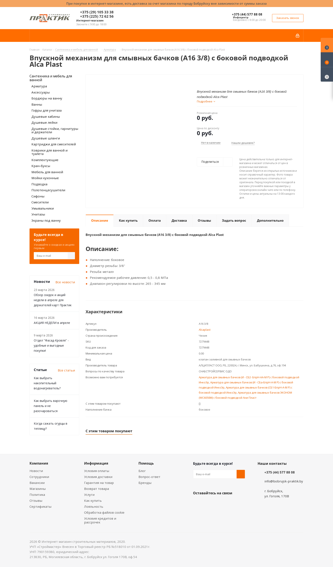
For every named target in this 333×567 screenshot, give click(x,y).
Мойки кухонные (45, 178)
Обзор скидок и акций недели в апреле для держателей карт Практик (53, 300)
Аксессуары (40, 92)
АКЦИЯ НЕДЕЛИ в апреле (52, 323)
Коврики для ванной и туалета (49, 152)
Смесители (40, 202)
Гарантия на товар (99, 483)
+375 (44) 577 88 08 (247, 14)
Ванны (36, 104)
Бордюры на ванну (46, 98)
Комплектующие (44, 160)
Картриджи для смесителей (53, 144)
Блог (142, 471)
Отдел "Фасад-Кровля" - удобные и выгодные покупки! (51, 345)
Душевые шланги (45, 138)
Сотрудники (39, 477)
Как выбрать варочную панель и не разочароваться (50, 406)
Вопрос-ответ (149, 477)
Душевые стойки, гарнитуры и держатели (54, 130)
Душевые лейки (44, 122)
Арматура (39, 86)
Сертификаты (40, 506)
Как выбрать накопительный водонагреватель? (47, 383)
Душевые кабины (45, 116)
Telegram (229, 503)
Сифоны (37, 196)
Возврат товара (96, 488)
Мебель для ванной (47, 172)
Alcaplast (204, 330)
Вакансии (37, 483)
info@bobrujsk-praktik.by (283, 481)
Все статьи (66, 370)
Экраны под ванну (46, 220)
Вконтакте (197, 503)
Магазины (38, 488)
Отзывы (36, 500)
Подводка (39, 184)
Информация (96, 463)
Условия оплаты (96, 471)
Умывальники (42, 208)
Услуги (89, 494)
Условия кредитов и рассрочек (100, 520)
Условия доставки (98, 477)
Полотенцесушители (48, 190)
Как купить (93, 500)
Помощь (146, 463)
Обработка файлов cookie (104, 512)
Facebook (208, 503)
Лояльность (93, 506)
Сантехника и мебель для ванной (51, 78)
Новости (36, 471)
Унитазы (38, 214)
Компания (39, 463)
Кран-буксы (40, 166)
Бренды (144, 483)
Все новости (65, 282)
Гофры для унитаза (46, 110)
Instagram (218, 503)
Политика (37, 494)
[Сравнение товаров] (327, 74)
